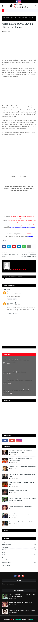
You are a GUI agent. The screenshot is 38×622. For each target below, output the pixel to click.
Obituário (12, 17)
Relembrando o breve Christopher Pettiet (21, 522)
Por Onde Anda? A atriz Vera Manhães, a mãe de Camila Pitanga (17, 391)
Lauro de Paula (11, 303)
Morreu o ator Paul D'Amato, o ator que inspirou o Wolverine (20, 459)
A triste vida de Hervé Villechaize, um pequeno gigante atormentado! (16, 361)
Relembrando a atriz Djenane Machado (14, 372)
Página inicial (6, 17)
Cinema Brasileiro (19, 544)
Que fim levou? (19, 565)
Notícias (19, 555)
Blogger (32, 619)
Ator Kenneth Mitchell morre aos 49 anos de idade (22, 475)
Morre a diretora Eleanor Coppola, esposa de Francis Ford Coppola (22, 515)
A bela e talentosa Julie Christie (18, 490)
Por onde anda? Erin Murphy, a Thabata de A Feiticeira (22, 225)
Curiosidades (19, 547)
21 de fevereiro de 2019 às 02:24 (14, 293)
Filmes (19, 549)
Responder (10, 299)
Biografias (19, 542)
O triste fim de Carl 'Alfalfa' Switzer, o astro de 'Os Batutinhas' (17, 381)
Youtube (30, 237)
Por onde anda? (19, 562)
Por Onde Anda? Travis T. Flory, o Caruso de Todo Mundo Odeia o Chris (21, 452)
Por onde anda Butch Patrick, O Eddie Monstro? (22, 227)
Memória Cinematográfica (19, 269)
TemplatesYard (17, 619)
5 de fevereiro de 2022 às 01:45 (13, 304)
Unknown (10, 292)
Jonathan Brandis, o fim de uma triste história (22, 466)
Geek (19, 552)
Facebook (27, 234)
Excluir (14, 299)
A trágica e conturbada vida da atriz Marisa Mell (21, 483)
